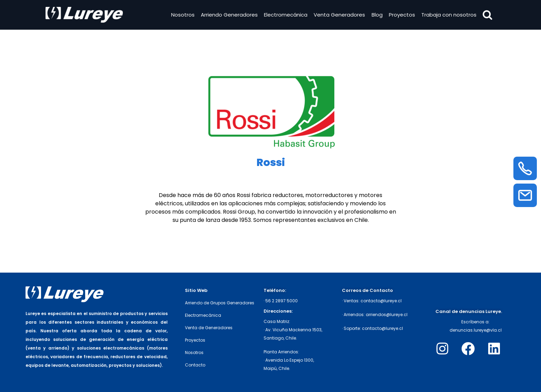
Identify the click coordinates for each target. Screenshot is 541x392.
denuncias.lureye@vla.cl (476, 330)
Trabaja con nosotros (448, 15)
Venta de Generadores (209, 328)
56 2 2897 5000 (281, 301)
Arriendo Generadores (228, 15)
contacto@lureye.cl (381, 301)
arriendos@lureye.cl (386, 314)
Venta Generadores (339, 15)
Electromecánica (285, 15)
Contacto (195, 365)
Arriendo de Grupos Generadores (219, 303)
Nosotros (182, 15)
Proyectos (401, 15)
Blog (376, 15)
